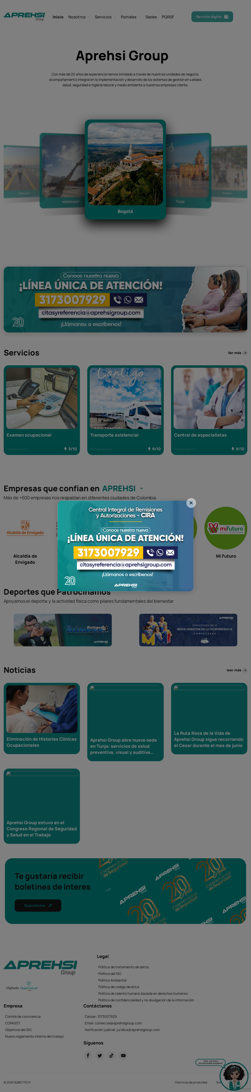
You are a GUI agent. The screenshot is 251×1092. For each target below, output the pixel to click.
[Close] (191, 503)
